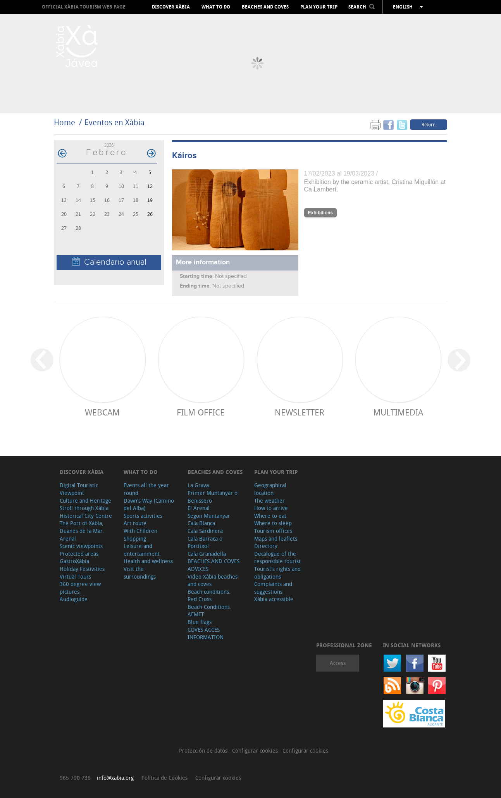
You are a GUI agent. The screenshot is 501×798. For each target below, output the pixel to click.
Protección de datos (204, 750)
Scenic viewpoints (81, 546)
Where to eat (270, 515)
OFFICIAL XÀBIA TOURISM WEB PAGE (84, 6)
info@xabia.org (115, 777)
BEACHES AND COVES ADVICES (213, 564)
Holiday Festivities (82, 568)
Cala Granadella (207, 553)
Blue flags (200, 622)
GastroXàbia (74, 561)
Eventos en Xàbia (114, 122)
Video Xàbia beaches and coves (213, 580)
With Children (140, 530)
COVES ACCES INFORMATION (206, 633)
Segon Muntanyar (209, 515)
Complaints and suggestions (273, 587)
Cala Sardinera (205, 530)
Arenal (68, 538)
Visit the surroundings (140, 572)
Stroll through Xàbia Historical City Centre (86, 511)
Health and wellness (148, 561)
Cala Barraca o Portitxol (205, 542)
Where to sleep (273, 523)
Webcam (102, 412)
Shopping (135, 538)
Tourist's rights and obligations (277, 572)
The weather (269, 500)
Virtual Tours (75, 576)
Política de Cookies (164, 777)
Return (429, 124)
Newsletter (299, 412)
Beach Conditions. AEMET (209, 610)
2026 (109, 145)
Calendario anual (109, 262)
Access (338, 663)
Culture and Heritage (85, 500)
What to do (215, 7)
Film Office (201, 412)
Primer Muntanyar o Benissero (213, 496)
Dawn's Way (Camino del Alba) (149, 504)
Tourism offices (273, 530)
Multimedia (398, 412)
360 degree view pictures (80, 587)
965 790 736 (75, 777)
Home (64, 122)
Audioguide (74, 599)
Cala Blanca (201, 523)
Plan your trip (318, 7)
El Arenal (199, 508)
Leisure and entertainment (142, 549)
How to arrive (271, 508)
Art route (135, 523)
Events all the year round (146, 488)
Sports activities (143, 515)
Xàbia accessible (273, 599)
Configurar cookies (255, 750)
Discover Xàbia (171, 7)
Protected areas (79, 553)
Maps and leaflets (275, 538)
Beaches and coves (265, 7)
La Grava (198, 485)
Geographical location (270, 488)
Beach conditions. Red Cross (209, 595)
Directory (265, 546)
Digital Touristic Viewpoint (79, 488)
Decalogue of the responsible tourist (277, 557)
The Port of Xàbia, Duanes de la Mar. (82, 526)
